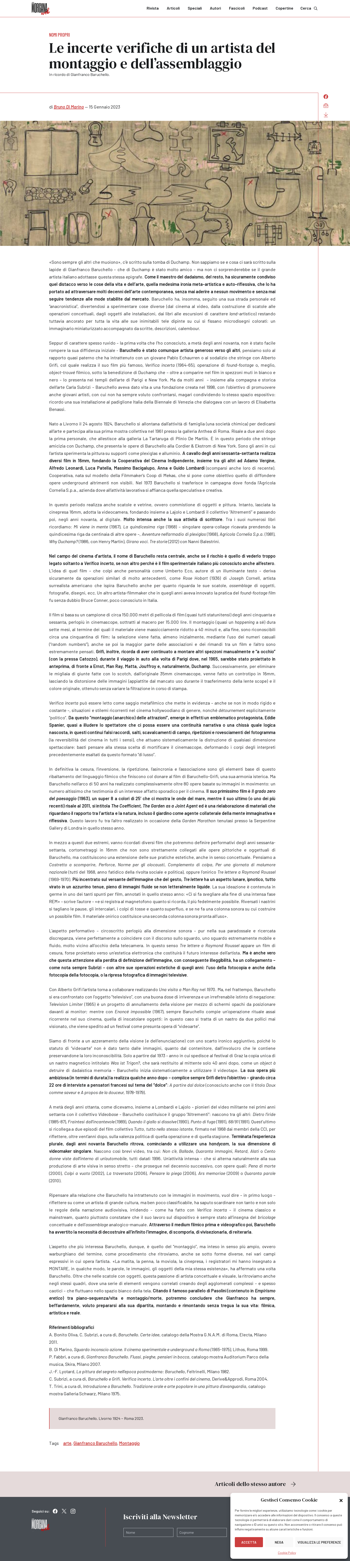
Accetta (248, 1542)
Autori (215, 8)
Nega (279, 1542)
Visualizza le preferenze (319, 1542)
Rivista (153, 8)
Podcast (260, 8)
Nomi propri (59, 35)
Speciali (195, 8)
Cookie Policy (287, 1553)
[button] (341, 1500)
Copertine (284, 8)
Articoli (173, 8)
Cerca (309, 8)
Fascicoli (237, 8)
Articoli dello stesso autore (256, 1484)
